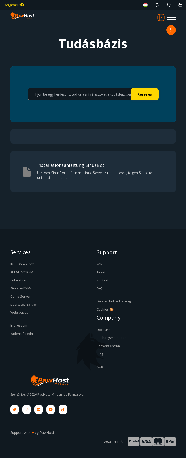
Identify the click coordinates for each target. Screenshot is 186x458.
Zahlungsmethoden (112, 337)
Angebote (14, 4)
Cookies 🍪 (105, 309)
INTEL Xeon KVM (22, 264)
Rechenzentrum (109, 345)
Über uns (104, 329)
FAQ (100, 288)
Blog (100, 354)
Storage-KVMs (21, 288)
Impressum (18, 325)
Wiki (100, 264)
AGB (100, 366)
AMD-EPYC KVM (21, 272)
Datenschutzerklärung (114, 301)
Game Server (20, 296)
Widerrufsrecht (21, 333)
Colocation (18, 280)
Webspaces (19, 312)
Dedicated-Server (23, 304)
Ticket (101, 272)
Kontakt (102, 280)
